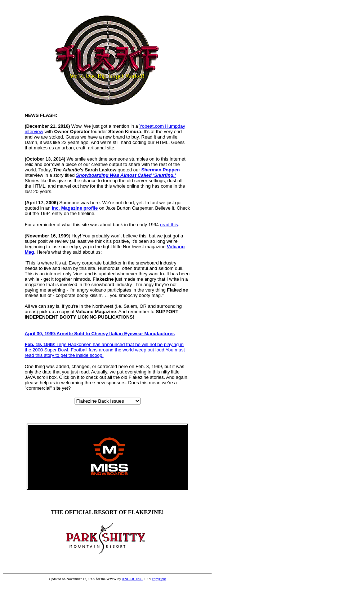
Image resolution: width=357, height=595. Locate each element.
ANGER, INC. (132, 579)
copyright (159, 579)
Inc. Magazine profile (75, 208)
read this (169, 224)
